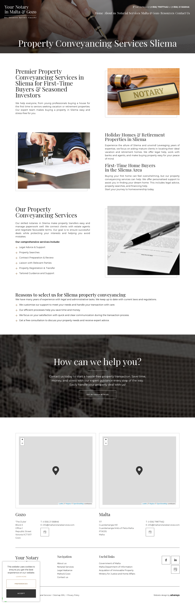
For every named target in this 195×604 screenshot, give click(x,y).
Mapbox (68, 504)
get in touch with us (98, 395)
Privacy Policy (73, 595)
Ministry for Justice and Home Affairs (117, 574)
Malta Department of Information (115, 567)
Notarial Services (125, 13)
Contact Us (183, 13)
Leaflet (61, 504)
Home (93, 13)
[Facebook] (166, 560)
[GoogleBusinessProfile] (175, 569)
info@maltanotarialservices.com (58, 525)
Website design (160, 595)
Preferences (21, 584)
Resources (166, 13)
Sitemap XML (59, 595)
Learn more (21, 576)
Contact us (62, 577)
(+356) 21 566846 (51, 522)
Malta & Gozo (148, 13)
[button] (55, 470)
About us (106, 13)
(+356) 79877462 (156, 522)
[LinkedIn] (175, 560)
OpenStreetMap (78, 504)
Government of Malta (110, 563)
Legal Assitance (64, 570)
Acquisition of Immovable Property (116, 570)
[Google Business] (45, 532)
